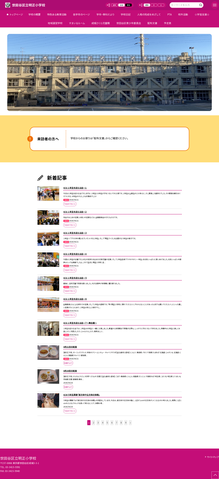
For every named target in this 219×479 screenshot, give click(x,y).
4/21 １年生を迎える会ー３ (75, 232)
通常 (114, 5)
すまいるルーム (77, 23)
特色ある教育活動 (57, 14)
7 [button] (116, 422)
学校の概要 (34, 14)
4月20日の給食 (70, 370)
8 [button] (121, 422)
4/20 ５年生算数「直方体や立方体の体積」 (81, 394)
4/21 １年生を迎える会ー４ (75, 253)
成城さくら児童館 (100, 23)
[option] (109, 72)
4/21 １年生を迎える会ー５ (75, 277)
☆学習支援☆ (202, 14)
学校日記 (126, 14)
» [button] (130, 422)
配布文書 (152, 23)
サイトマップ (213, 457)
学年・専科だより (105, 14)
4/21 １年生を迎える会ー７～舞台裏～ (80, 322)
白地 (121, 5)
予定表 (167, 23)
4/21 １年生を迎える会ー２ (75, 211)
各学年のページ (81, 14)
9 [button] (125, 422)
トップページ (16, 14)
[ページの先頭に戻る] (215, 475)
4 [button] (102, 422)
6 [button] (112, 422)
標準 (146, 5)
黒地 (128, 5)
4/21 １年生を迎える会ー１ (75, 187)
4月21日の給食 (70, 346)
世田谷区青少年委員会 (128, 23)
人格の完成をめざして (149, 14)
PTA (169, 14)
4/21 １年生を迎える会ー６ (75, 298)
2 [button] (93, 422)
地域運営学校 (55, 23)
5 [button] (107, 422)
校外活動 (183, 14)
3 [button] (98, 422)
